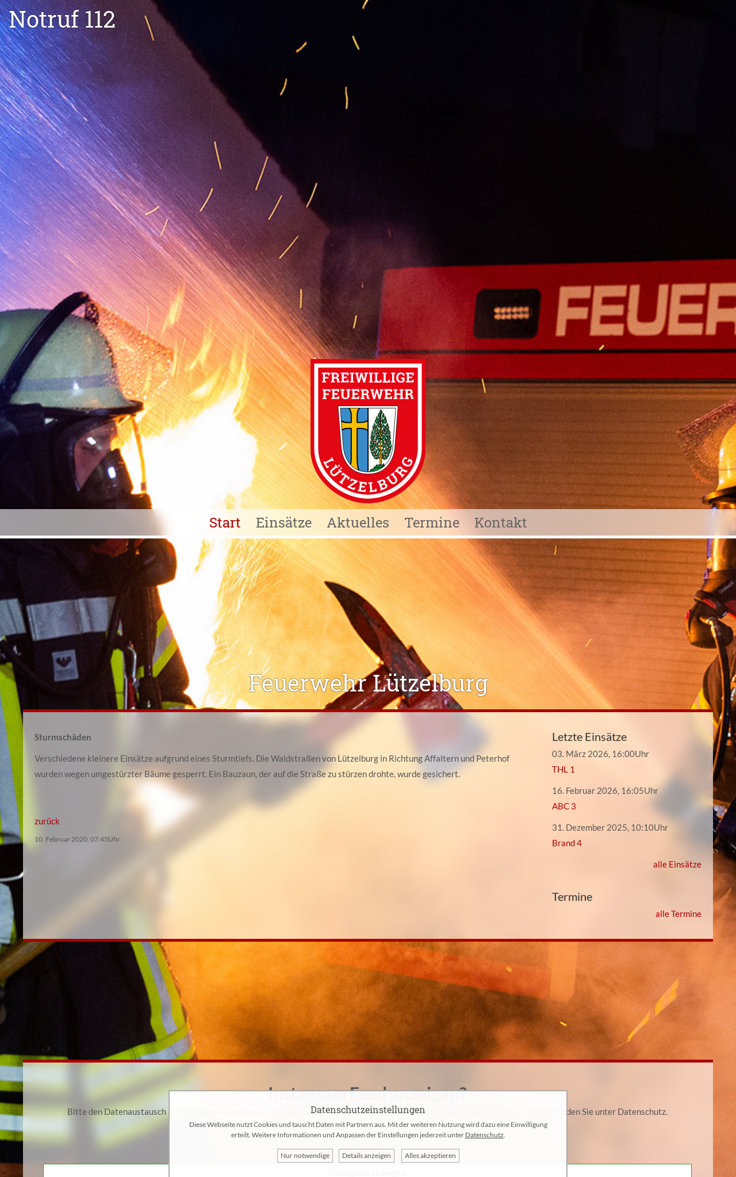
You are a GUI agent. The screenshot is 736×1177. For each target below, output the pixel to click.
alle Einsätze (677, 864)
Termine (431, 522)
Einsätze (284, 522)
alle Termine (679, 913)
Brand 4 (567, 843)
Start (225, 522)
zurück (47, 821)
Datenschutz (642, 1111)
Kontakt (500, 522)
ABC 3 (564, 806)
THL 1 (563, 769)
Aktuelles (358, 522)
